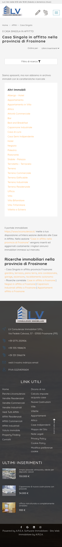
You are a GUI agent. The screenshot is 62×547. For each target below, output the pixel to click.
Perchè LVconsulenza (13, 393)
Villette (35, 411)
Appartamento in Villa (19, 104)
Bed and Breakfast (18, 122)
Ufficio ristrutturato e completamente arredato (36, 504)
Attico (11, 109)
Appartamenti (38, 415)
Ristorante (13, 154)
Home (5, 25)
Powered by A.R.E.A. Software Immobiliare (25, 530)
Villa (10, 195)
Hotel (10, 141)
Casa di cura (14, 131)
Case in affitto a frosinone (41, 280)
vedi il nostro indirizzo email (23, 362)
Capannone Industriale (20, 127)
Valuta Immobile (11, 430)
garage (8, 276)
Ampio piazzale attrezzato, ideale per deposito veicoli (36, 470)
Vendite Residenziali (13, 398)
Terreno (12, 168)
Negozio (12, 145)
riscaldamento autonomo (39, 276)
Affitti (14, 25)
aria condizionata (47, 273)
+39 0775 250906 (17, 340)
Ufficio (11, 191)
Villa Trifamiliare (16, 205)
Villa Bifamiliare (16, 200)
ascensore (19, 276)
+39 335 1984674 (17, 347)
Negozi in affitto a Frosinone (20, 284)
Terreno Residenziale (19, 186)
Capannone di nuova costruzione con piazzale (36, 487)
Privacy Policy (38, 438)
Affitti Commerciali (12, 421)
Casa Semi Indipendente (21, 136)
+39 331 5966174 (16, 355)
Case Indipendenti (40, 424)
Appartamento (15, 99)
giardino (9, 273)
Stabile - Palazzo (17, 159)
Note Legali (37, 434)
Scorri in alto (54, 426)
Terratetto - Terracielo (19, 163)
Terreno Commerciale (19, 173)
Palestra (12, 150)
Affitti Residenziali (11, 416)
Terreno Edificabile (18, 177)
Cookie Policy (38, 443)
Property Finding (11, 434)
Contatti (6, 439)
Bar (9, 118)
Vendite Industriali (12, 407)
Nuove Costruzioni (41, 402)
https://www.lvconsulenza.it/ (20, 231)
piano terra (31, 273)
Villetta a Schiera (17, 209)
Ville (33, 406)
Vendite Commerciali (13, 402)
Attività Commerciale (19, 113)
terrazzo (19, 273)
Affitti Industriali (10, 425)
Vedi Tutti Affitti (10, 412)
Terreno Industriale (18, 182)
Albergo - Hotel (16, 95)
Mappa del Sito (39, 429)
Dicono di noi (38, 389)
